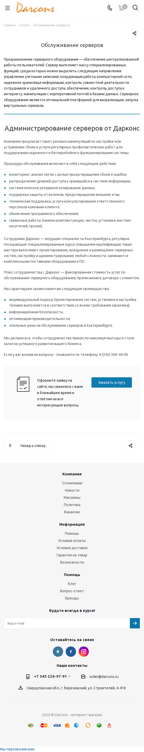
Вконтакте (58, 651)
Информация (72, 524)
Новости (72, 490)
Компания (72, 474)
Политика (72, 505)
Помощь (72, 533)
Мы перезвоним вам (17, 749)
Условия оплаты (72, 541)
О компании (72, 483)
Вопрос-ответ (72, 591)
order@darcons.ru (103, 677)
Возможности (72, 562)
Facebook (71, 651)
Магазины (72, 497)
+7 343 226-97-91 (50, 676)
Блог (72, 584)
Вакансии (72, 512)
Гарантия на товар (72, 555)
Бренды (72, 598)
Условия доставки (72, 548)
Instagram (84, 651)
